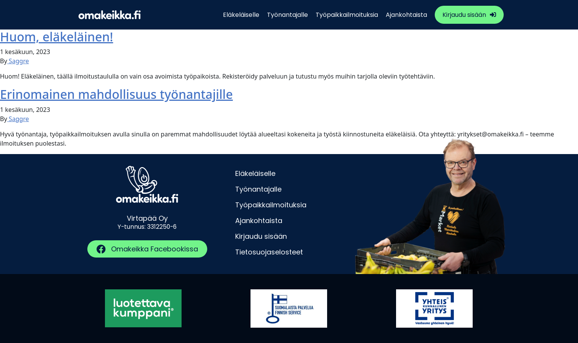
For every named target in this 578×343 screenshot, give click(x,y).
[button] (147, 249)
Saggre (18, 61)
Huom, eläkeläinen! (56, 36)
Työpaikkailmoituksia (347, 14)
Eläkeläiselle (241, 14)
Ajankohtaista (406, 14)
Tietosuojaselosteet (269, 252)
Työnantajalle (287, 14)
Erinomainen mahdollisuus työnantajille (116, 94)
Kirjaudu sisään (464, 14)
